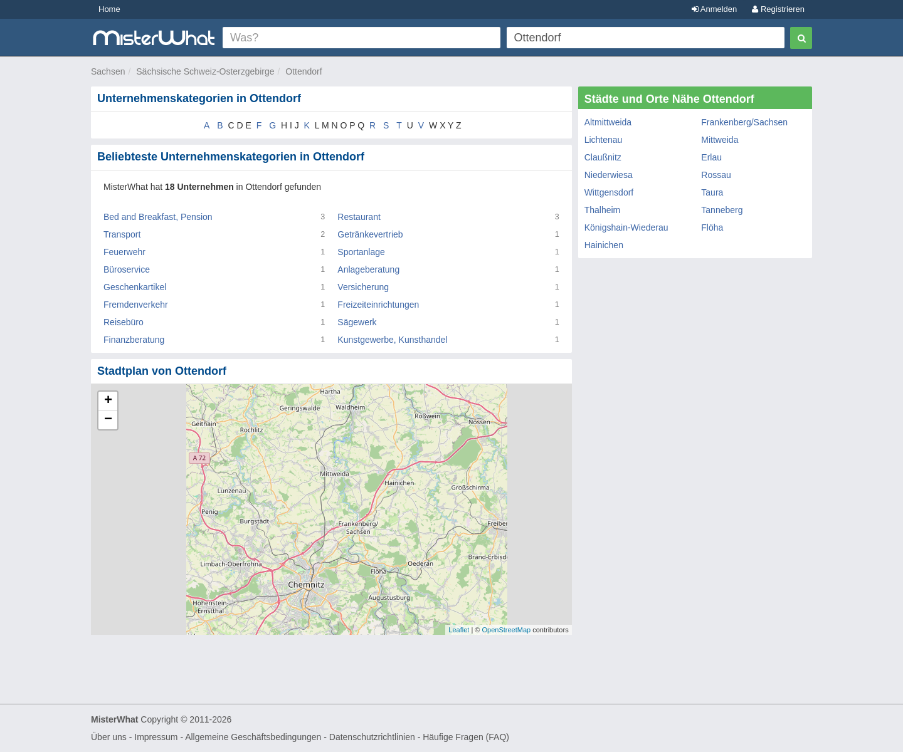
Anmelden (714, 9)
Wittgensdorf (609, 192)
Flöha (712, 227)
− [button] (108, 419)
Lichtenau (603, 140)
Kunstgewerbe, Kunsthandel (392, 340)
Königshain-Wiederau (626, 227)
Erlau (711, 157)
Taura (712, 192)
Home (109, 9)
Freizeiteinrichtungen (378, 305)
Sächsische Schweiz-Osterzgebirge (205, 71)
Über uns (109, 737)
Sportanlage (361, 252)
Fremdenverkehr (135, 305)
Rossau (716, 175)
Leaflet (458, 630)
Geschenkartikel (134, 287)
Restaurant (358, 217)
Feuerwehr (124, 252)
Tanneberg (721, 210)
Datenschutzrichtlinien (372, 737)
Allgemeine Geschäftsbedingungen (253, 737)
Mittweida (719, 140)
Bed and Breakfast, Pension (158, 217)
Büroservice (126, 269)
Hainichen (603, 245)
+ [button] (108, 401)
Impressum (155, 737)
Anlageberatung (368, 269)
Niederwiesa (608, 175)
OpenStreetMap (506, 630)
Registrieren (778, 9)
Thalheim (602, 210)
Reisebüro (123, 322)
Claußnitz (602, 157)
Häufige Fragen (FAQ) (466, 737)
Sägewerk (356, 322)
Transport (121, 234)
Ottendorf (303, 71)
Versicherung (363, 287)
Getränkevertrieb (370, 234)
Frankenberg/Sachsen (744, 122)
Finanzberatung (133, 340)
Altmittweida (607, 122)
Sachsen (108, 71)
